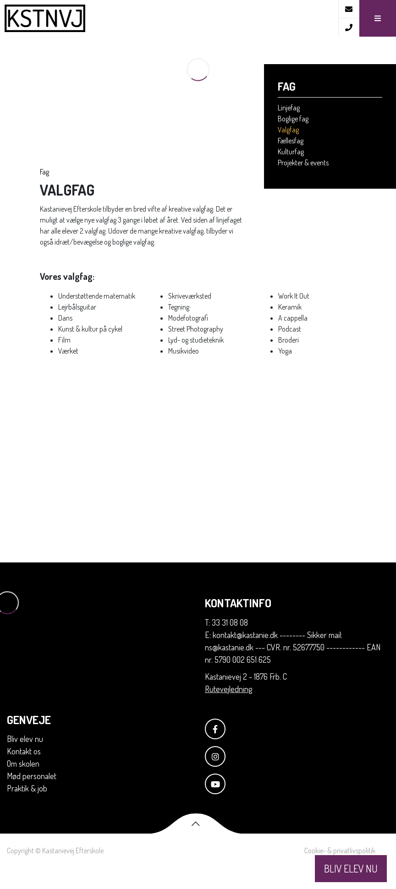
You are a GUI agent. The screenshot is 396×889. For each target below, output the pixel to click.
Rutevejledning (228, 710)
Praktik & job (27, 810)
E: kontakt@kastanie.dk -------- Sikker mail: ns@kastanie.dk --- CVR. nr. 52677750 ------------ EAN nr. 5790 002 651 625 (292, 668)
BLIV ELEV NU (351, 868)
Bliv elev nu (25, 760)
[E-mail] (348, 9)
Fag (44, 193)
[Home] (169, 18)
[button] (377, 18)
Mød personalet (31, 797)
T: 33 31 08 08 (226, 644)
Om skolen (23, 785)
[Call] (348, 27)
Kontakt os (24, 773)
